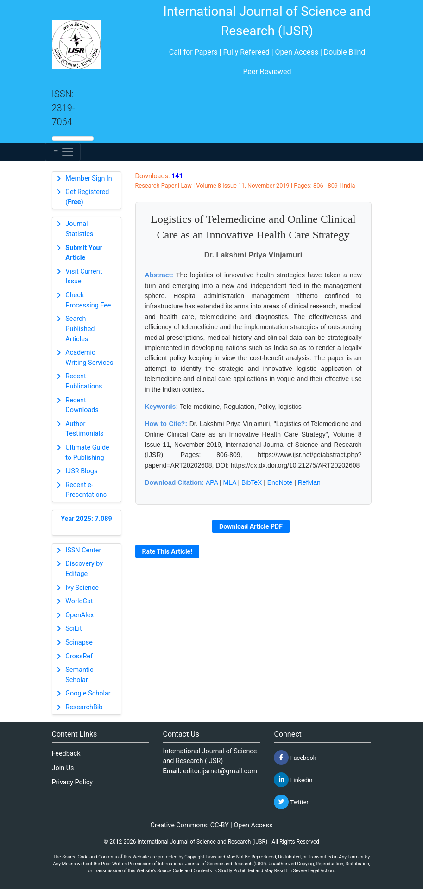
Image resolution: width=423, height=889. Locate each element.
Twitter (291, 802)
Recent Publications (83, 381)
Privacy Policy (72, 782)
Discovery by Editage (84, 569)
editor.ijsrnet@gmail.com (220, 771)
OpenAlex (79, 615)
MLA (229, 482)
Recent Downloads (82, 405)
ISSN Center (83, 550)
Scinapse (79, 642)
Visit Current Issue (83, 277)
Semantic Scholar (79, 675)
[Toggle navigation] (63, 152)
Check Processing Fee (88, 300)
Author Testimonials (84, 429)
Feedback (66, 754)
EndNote (279, 482)
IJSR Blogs (81, 471)
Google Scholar (87, 693)
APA (212, 482)
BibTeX (251, 482)
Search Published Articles (80, 329)
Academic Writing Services (89, 358)
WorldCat (79, 601)
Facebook (295, 757)
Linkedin (293, 779)
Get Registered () (87, 197)
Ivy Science (82, 588)
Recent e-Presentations (86, 490)
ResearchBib (83, 707)
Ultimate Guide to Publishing (87, 453)
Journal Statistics (79, 229)
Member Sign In (88, 178)
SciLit (73, 628)
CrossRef (79, 656)
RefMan (309, 482)
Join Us (63, 768)
